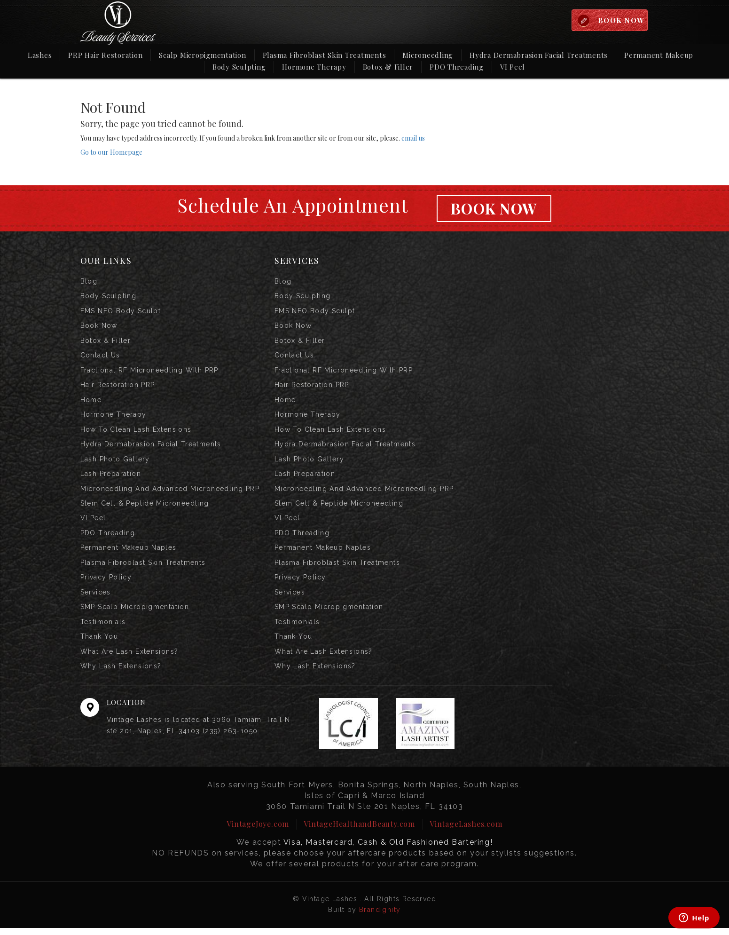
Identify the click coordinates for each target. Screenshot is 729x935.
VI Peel (512, 66)
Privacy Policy (106, 582)
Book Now (494, 208)
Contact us (100, 357)
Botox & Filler (388, 66)
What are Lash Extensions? (129, 658)
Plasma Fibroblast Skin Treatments (324, 55)
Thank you (99, 643)
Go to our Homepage (111, 152)
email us (413, 138)
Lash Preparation (110, 477)
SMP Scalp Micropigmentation (134, 613)
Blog (89, 281)
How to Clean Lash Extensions (136, 432)
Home (91, 402)
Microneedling (427, 55)
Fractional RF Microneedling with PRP (149, 372)
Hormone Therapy (314, 66)
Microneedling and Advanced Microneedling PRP (170, 492)
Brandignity (379, 916)
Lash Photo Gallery (115, 462)
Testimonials (103, 628)
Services (95, 598)
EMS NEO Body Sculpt (120, 312)
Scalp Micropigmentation (202, 55)
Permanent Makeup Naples (128, 552)
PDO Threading (457, 66)
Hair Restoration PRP (117, 387)
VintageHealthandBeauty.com (359, 831)
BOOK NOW (620, 20)
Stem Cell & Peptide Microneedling (144, 507)
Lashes (40, 55)
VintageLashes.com (466, 831)
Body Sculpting (239, 66)
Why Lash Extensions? (121, 673)
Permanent (658, 54)
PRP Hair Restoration (105, 55)
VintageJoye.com (258, 831)
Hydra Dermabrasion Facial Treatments (539, 55)
